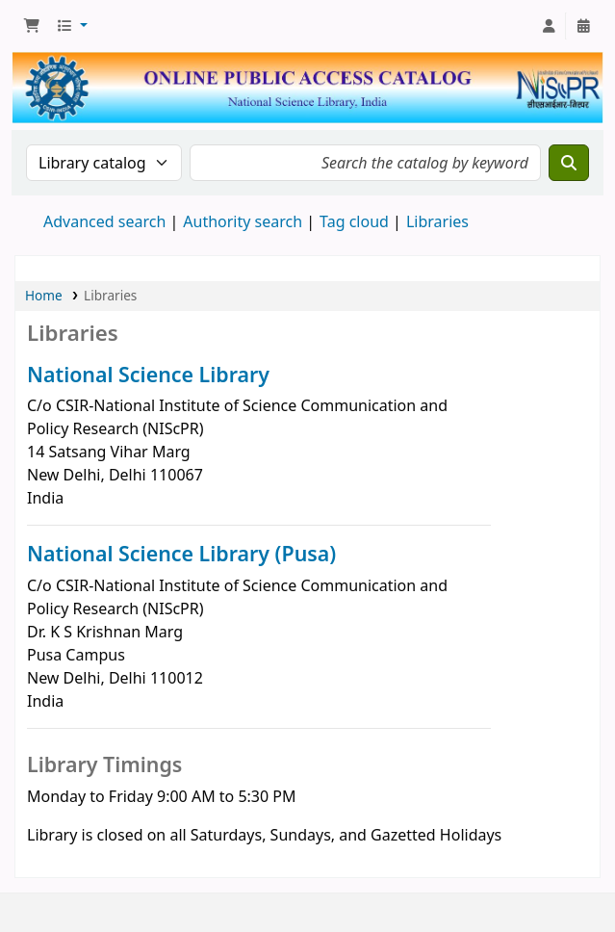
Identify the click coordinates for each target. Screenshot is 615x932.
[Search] (569, 162)
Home (44, 295)
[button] (31, 26)
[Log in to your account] (548, 26)
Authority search (242, 221)
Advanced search (104, 221)
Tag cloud (354, 221)
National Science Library (148, 374)
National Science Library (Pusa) (181, 553)
